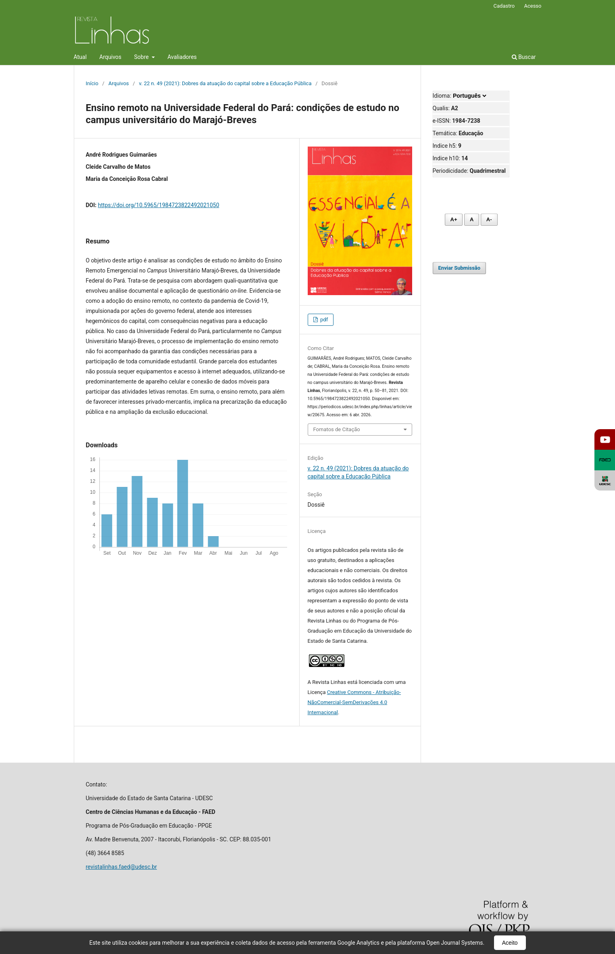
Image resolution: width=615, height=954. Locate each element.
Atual (80, 57)
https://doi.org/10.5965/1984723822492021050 (158, 205)
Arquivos (110, 57)
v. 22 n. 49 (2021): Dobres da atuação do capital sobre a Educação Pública (225, 83)
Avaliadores (182, 57)
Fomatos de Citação (336, 429)
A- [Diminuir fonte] (489, 219)
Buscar (524, 57)
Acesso (532, 6)
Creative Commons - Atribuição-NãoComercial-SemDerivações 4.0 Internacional (354, 702)
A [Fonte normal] (471, 219)
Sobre (142, 57)
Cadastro (504, 6)
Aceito (510, 942)
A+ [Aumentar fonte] (453, 219)
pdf (323, 320)
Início (92, 83)
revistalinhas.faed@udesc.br (121, 867)
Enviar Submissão (459, 268)
